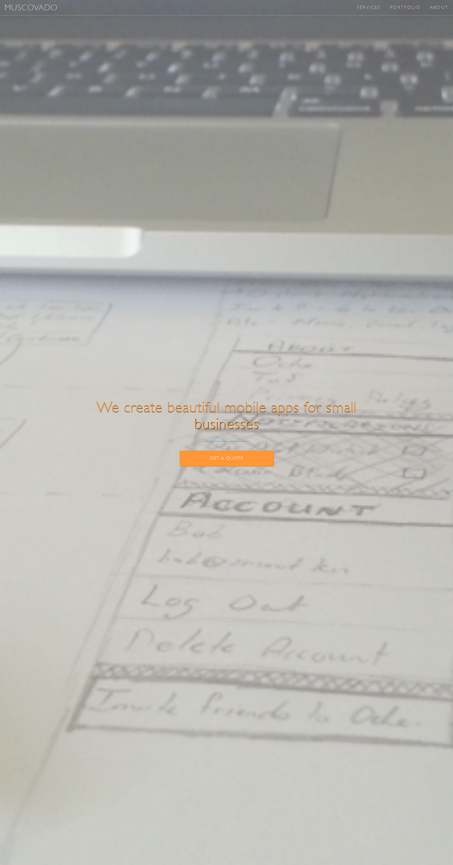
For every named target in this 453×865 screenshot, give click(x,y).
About (439, 7)
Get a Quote (226, 458)
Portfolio (405, 7)
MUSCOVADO (31, 7)
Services (369, 7)
